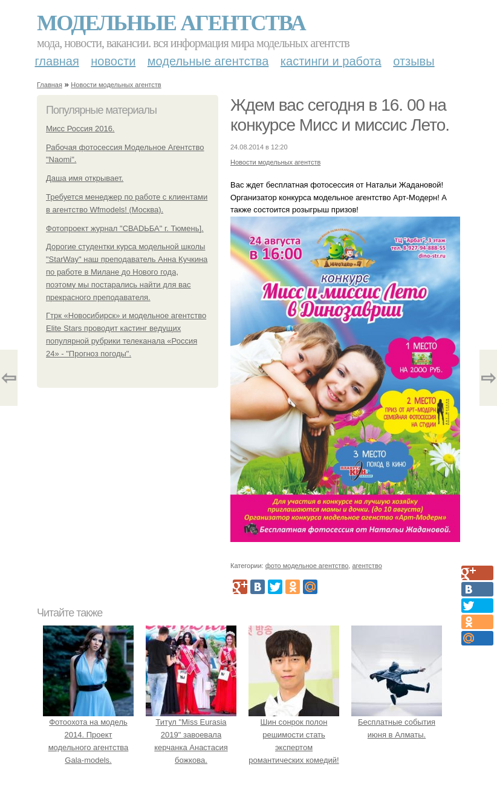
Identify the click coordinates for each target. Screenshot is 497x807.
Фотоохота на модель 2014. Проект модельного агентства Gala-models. (88, 734)
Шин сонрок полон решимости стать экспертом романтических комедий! (293, 734)
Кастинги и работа (331, 61)
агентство (367, 565)
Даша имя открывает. (84, 178)
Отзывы (413, 61)
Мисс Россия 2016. (80, 128)
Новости (113, 61)
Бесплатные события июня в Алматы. (396, 722)
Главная (57, 61)
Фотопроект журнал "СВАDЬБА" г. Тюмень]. (125, 228)
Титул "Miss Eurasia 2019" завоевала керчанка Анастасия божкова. (191, 734)
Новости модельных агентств (116, 84)
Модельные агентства (171, 23)
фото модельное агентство (307, 565)
